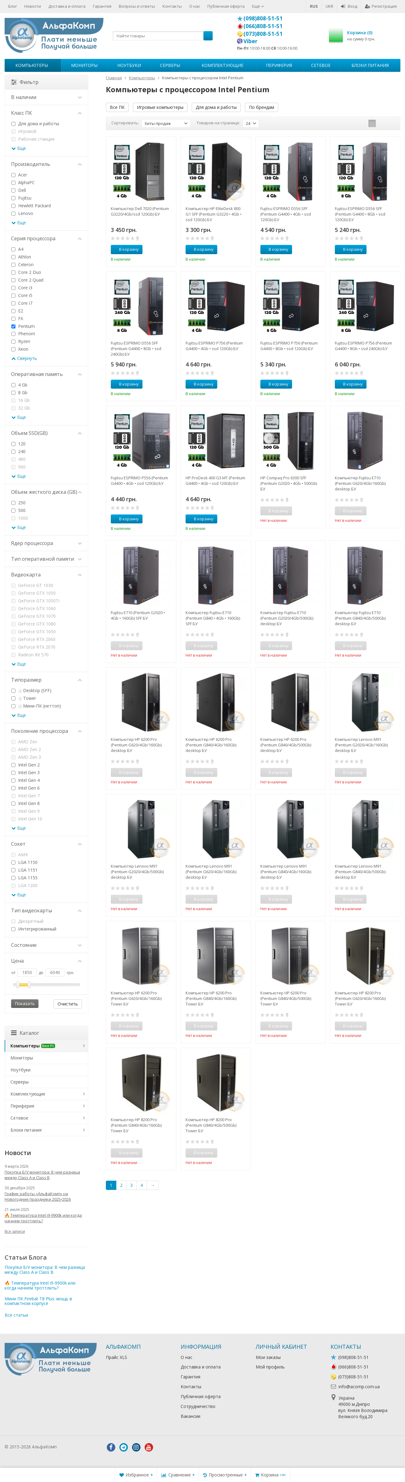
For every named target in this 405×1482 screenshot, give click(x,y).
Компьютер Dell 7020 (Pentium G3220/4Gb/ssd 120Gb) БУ (140, 211)
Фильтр (24, 82)
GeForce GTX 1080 (33, 624)
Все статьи (16, 1315)
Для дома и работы (216, 107)
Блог (12, 6)
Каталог (25, 1033)
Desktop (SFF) (31, 690)
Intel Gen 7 (25, 796)
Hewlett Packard (31, 205)
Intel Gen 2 (25, 765)
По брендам (261, 107)
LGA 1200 (24, 885)
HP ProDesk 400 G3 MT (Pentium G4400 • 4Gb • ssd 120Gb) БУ (215, 480)
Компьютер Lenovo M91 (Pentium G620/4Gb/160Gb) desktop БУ (211, 871)
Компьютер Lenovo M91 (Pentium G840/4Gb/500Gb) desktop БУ (360, 871)
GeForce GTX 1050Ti (35, 601)
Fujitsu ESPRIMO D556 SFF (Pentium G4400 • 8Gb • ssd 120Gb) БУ (360, 214)
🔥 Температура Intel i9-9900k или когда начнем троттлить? (43, 1218)
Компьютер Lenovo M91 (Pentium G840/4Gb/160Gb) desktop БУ (285, 871)
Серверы (170, 65)
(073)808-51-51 (263, 33)
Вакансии (190, 1416)
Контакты (172, 6)
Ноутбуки (129, 65)
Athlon (21, 257)
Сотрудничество (198, 1406)
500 (18, 510)
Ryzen (20, 341)
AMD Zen (24, 742)
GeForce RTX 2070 (33, 647)
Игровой (23, 131)
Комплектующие (222, 65)
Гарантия (102, 6)
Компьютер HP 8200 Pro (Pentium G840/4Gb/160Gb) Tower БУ (136, 1125)
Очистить (68, 1004)
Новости (32, 6)
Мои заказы (268, 1357)
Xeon (19, 349)
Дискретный (27, 921)
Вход (349, 6)
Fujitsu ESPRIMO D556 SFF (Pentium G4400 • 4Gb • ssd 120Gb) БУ (285, 214)
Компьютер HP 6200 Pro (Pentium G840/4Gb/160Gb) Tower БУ (211, 998)
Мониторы (84, 65)
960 (18, 467)
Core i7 (21, 303)
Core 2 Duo (26, 272)
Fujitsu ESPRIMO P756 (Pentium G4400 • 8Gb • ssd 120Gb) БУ (289, 345)
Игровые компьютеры (160, 107)
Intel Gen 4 (25, 780)
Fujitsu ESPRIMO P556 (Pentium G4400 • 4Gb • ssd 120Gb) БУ (139, 480)
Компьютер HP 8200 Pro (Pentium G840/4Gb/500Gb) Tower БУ (211, 1125)
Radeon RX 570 (30, 655)
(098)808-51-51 (263, 18)
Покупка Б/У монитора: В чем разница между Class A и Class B (42, 1174)
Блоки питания (370, 65)
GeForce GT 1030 (32, 585)
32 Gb (20, 408)
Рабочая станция (32, 139)
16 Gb (20, 400)
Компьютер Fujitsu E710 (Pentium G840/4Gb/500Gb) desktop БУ (360, 618)
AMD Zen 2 (26, 749)
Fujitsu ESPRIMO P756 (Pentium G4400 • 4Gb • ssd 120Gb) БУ (214, 345)
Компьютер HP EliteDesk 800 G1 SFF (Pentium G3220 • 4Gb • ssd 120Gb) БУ (214, 214)
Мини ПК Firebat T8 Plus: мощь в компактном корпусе (38, 1301)
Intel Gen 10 (26, 819)
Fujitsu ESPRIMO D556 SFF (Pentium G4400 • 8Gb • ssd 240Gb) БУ (136, 348)
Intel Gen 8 (25, 803)
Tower (23, 698)
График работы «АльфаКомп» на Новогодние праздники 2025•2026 (38, 1196)
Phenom (23, 333)
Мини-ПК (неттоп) (36, 706)
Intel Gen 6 (25, 788)
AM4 (19, 854)
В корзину (125, 249)
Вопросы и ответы (137, 6)
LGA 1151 (24, 870)
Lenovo (22, 213)
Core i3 (21, 288)
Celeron (22, 264)
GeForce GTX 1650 (33, 631)
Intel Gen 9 (25, 811)
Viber (250, 41)
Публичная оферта (226, 6)
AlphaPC (23, 182)
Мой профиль (270, 1367)
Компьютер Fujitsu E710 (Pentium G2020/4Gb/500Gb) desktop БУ (286, 618)
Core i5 (21, 295)
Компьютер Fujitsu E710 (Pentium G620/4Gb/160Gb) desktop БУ (360, 483)
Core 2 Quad (27, 280)
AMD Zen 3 (26, 757)
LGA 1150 (24, 862)
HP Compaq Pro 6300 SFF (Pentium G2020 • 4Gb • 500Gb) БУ (288, 483)
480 (18, 459)
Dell (18, 190)
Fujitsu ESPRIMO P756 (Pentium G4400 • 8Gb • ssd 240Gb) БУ (363, 345)
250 (18, 503)
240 (18, 451)
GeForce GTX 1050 (33, 593)
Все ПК (117, 107)
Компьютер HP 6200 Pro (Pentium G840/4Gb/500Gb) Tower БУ (285, 998)
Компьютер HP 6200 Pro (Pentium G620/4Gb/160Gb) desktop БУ (136, 745)
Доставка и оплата (67, 6)
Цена (46, 961)
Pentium (23, 326)
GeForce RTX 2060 (33, 639)
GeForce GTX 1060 (33, 608)
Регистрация (381, 6)
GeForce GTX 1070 (33, 616)
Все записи (15, 1231)
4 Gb (19, 385)
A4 (17, 249)
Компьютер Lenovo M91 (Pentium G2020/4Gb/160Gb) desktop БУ (361, 745)
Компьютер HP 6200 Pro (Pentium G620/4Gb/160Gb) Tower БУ (136, 998)
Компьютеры (31, 65)
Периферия (279, 65)
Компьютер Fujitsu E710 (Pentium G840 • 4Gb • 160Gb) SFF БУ (213, 618)
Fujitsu (21, 198)
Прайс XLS (116, 1357)
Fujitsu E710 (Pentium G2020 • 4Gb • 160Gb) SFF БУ (138, 615)
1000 (19, 518)
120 (18, 444)
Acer (19, 175)
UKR (329, 6)
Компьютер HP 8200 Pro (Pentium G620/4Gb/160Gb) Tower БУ (360, 998)
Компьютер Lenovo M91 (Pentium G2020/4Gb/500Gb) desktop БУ (137, 871)
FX (17, 318)
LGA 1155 (24, 878)
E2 (17, 311)
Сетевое (321, 65)
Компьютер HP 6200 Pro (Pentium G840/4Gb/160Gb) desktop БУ (211, 745)
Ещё (258, 6)
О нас (194, 6)
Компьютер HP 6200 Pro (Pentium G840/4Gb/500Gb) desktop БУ (285, 745)
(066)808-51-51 (263, 26)
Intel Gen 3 (25, 772)
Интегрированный (33, 929)
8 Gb (19, 392)
